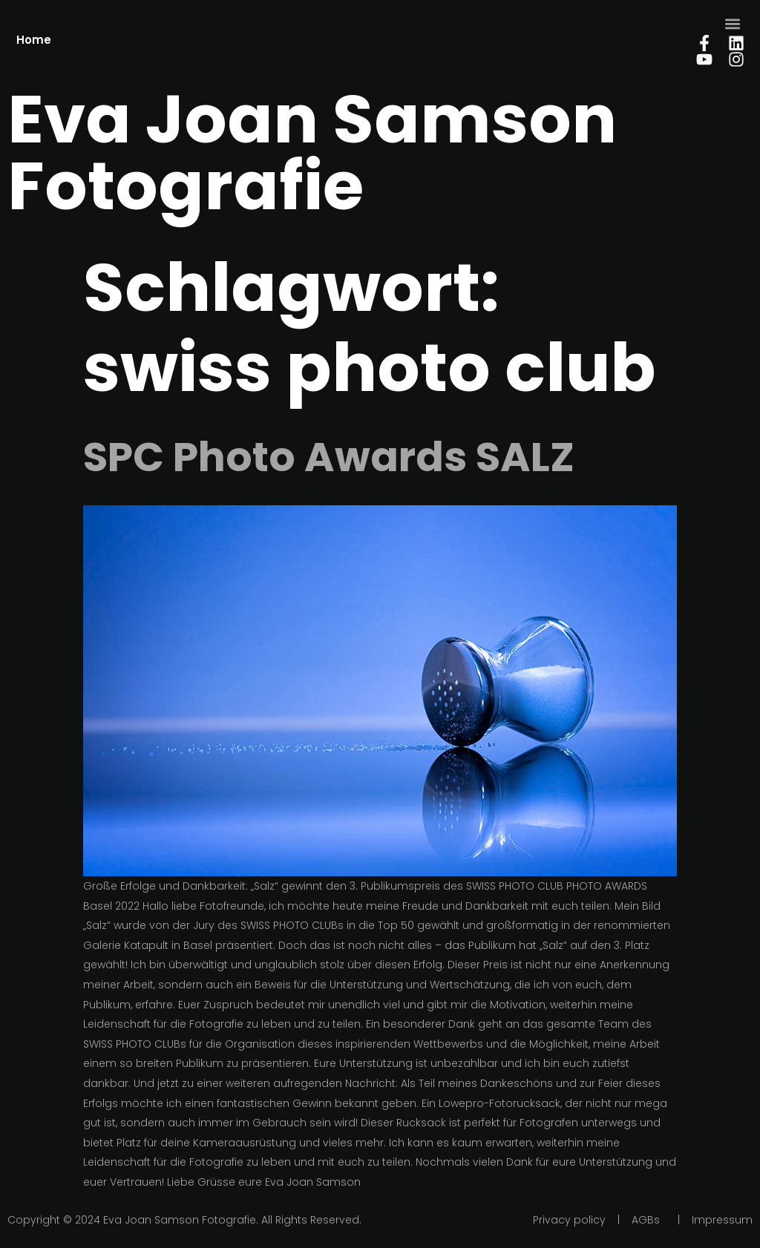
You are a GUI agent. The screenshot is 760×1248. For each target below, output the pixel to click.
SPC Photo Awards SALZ (328, 456)
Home (33, 39)
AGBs (646, 1219)
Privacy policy (569, 1219)
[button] (732, 23)
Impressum (722, 1219)
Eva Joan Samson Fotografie (312, 153)
